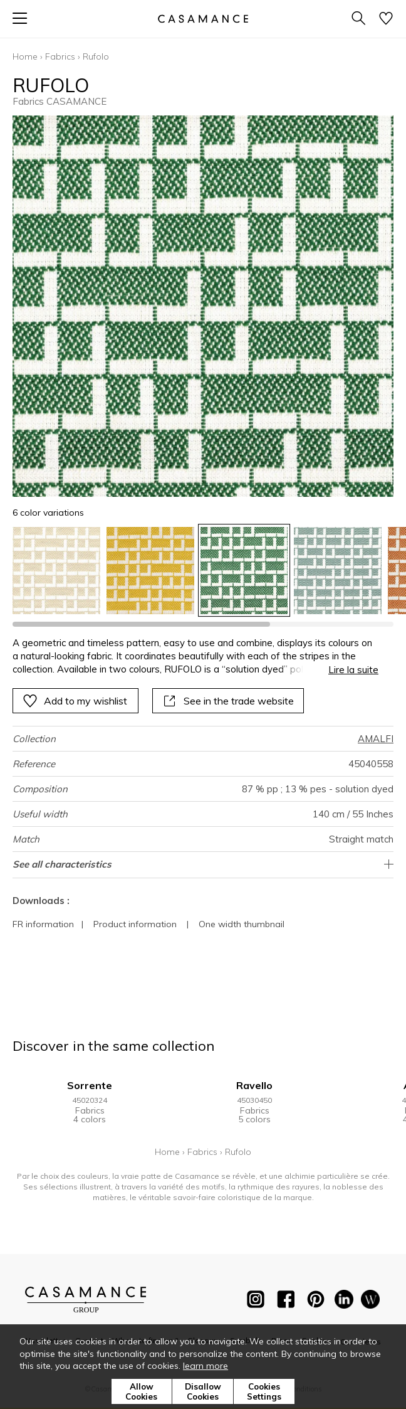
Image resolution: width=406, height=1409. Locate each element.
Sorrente (89, 1085)
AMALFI (375, 739)
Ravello (254, 1085)
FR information (43, 924)
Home (25, 56)
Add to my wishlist (75, 700)
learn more (205, 1365)
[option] (56, 571)
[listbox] (203, 571)
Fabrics (60, 56)
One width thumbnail (241, 924)
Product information (135, 924)
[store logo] (203, 18)
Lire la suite (353, 670)
